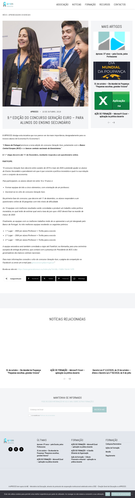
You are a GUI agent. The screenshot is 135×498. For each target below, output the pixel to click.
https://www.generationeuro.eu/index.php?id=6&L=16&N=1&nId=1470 (46, 269)
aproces (34, 112)
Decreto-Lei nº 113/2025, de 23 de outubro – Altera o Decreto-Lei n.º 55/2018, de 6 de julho (111, 371)
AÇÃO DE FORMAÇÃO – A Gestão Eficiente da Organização (82, 451)
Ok (108, 494)
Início (4, 15)
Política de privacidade (121, 494)
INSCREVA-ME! (99, 409)
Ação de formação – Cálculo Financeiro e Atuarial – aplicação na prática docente (83, 458)
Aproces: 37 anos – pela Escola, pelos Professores (112, 54)
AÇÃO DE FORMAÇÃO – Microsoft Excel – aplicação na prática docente (112, 114)
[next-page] (113, 122)
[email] (60, 409)
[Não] (132, 494)
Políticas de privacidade (47, 415)
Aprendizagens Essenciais (20, 15)
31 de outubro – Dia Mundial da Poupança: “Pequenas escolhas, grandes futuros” (111, 84)
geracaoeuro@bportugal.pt (43, 263)
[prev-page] (109, 122)
